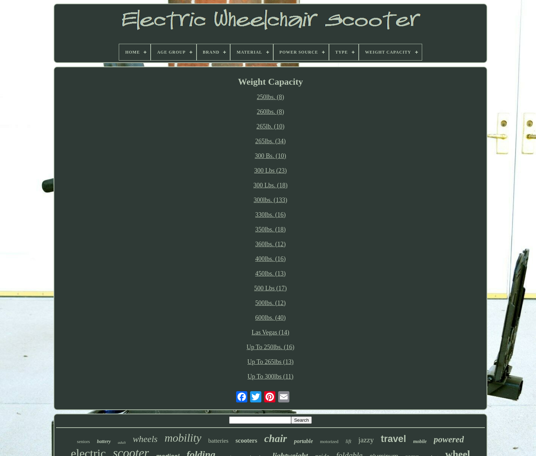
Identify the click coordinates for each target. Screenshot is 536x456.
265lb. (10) (270, 126)
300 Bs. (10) (270, 155)
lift (348, 441)
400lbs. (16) (270, 258)
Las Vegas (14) (270, 332)
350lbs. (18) (270, 229)
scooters (246, 440)
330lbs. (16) (270, 214)
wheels (145, 439)
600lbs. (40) (270, 317)
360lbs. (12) (270, 244)
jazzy (366, 440)
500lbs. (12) (270, 302)
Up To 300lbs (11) (270, 376)
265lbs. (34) (270, 141)
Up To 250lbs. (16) (270, 347)
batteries (218, 440)
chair (275, 438)
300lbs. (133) (270, 199)
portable (303, 441)
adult (122, 442)
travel (393, 439)
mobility (183, 437)
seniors (83, 441)
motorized (329, 441)
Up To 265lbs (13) (270, 361)
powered (449, 439)
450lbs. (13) (270, 273)
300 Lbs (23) (270, 170)
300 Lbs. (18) (270, 185)
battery (104, 441)
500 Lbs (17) (270, 288)
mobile (420, 441)
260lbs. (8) (270, 111)
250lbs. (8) (270, 97)
